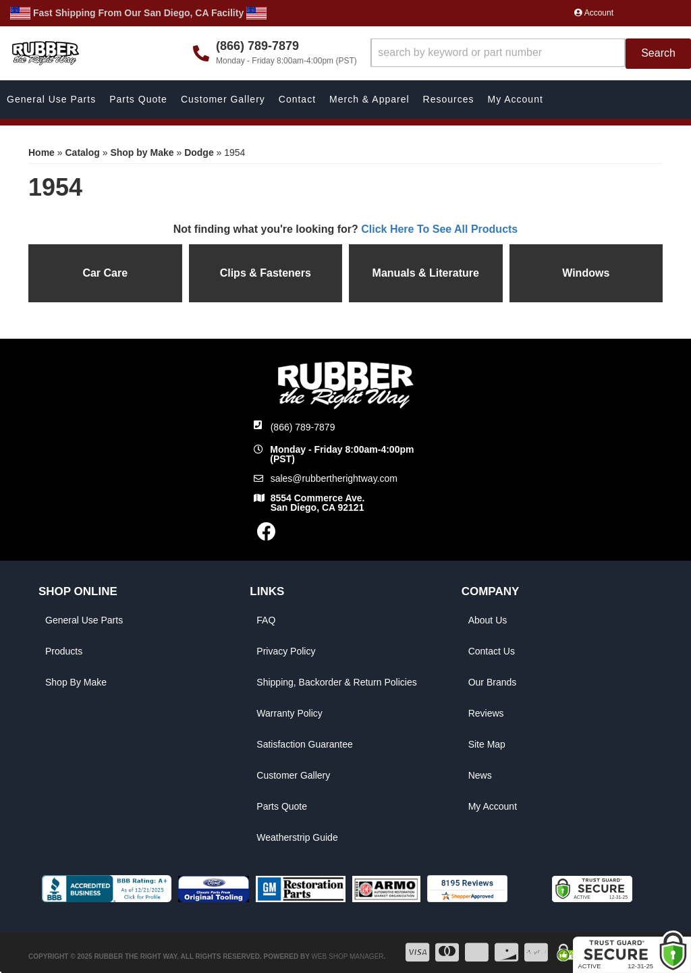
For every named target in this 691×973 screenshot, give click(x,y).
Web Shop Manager (347, 956)
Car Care (105, 273)
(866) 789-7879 (303, 427)
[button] (530, 53)
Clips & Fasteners (265, 273)
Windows (585, 273)
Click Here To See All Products (439, 229)
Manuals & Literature (425, 273)
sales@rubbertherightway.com (334, 478)
